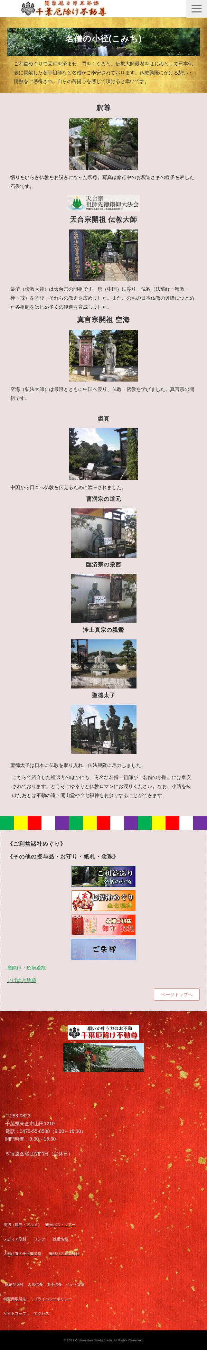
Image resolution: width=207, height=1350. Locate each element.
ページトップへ (176, 994)
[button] (196, 9)
